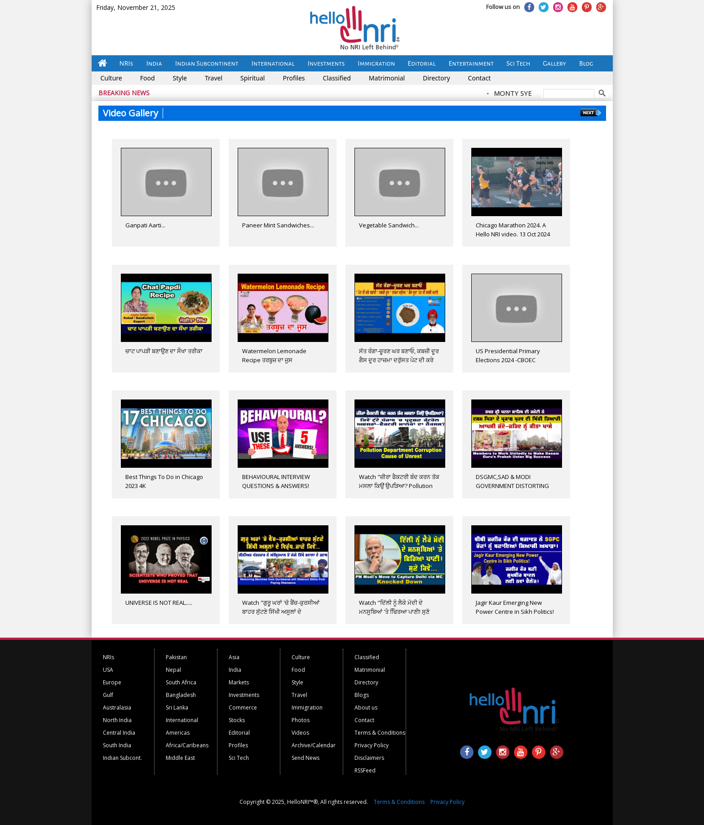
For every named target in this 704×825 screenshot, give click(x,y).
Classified (337, 78)
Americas (178, 732)
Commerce (243, 707)
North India (117, 720)
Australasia (117, 707)
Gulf (108, 695)
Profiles (294, 78)
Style (180, 78)
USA (108, 670)
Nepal (173, 670)
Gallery (554, 63)
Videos (300, 732)
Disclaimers (369, 758)
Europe (112, 682)
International (273, 63)
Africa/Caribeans (187, 745)
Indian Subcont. (122, 758)
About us (365, 707)
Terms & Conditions (379, 732)
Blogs (361, 695)
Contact (479, 78)
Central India (119, 732)
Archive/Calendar (314, 745)
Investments (326, 63)
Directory (436, 78)
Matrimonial (387, 78)
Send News (305, 758)
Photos (301, 720)
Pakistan (176, 657)
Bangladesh (181, 695)
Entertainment (471, 63)
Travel (213, 78)
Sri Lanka (177, 707)
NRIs (126, 63)
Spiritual (252, 78)
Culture (111, 78)
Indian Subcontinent (207, 63)
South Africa (181, 682)
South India (117, 745)
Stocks (237, 720)
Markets (239, 682)
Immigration (376, 63)
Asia (234, 657)
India (154, 63)
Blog (586, 63)
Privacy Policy (371, 745)
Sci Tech (518, 63)
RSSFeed (365, 770)
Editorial (421, 63)
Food (147, 78)
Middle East (180, 758)
